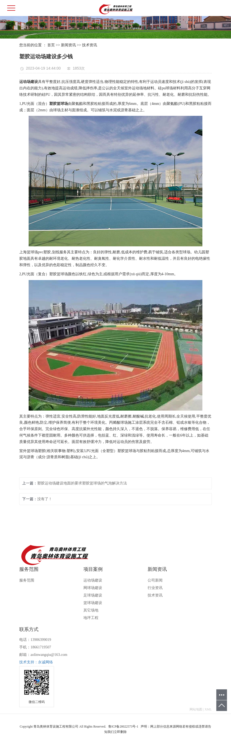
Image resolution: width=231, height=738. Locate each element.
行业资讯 (155, 588)
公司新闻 (155, 580)
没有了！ (44, 499)
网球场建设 (92, 588)
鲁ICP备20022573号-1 (123, 726)
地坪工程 (90, 618)
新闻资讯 (68, 45)
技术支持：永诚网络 (36, 662)
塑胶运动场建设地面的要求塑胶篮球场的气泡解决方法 (82, 483)
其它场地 (90, 610)
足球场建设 (92, 595)
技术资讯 (89, 45)
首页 (51, 45)
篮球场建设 (92, 603)
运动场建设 (92, 580)
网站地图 (196, 709)
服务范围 (26, 580)
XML (208, 709)
